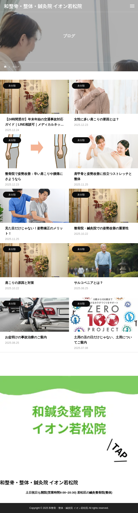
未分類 (12, 86)
